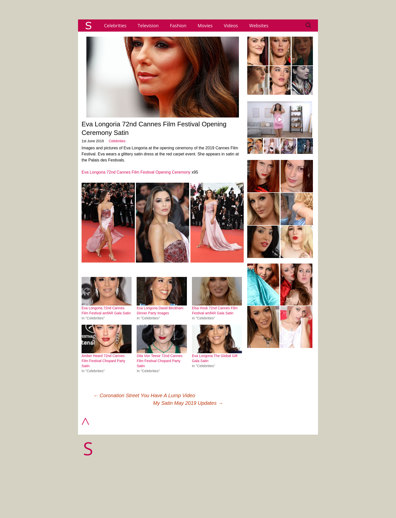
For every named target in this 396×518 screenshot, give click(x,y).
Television (148, 25)
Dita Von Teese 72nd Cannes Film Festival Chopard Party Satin (159, 361)
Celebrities (115, 25)
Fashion (178, 25)
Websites (258, 25)
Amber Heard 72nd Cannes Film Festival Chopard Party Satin (103, 361)
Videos (231, 25)
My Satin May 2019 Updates (188, 403)
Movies (205, 25)
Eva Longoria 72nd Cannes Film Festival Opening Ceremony (136, 172)
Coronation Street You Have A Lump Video (144, 395)
